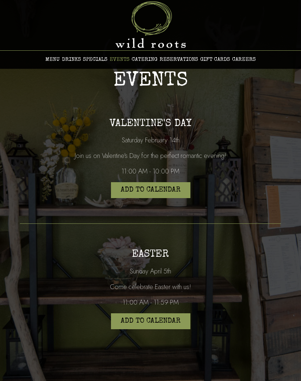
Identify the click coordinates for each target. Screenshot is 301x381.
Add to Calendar (151, 190)
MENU (52, 59)
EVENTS (119, 59)
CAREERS (244, 59)
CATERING (144, 59)
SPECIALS (95, 59)
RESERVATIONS (179, 59)
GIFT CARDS (215, 59)
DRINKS (71, 59)
